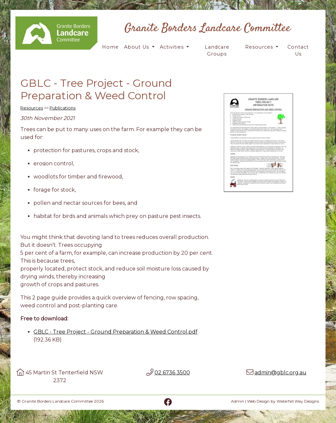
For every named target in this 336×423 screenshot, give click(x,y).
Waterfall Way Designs (298, 401)
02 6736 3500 (172, 372)
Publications (62, 108)
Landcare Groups (217, 50)
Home (110, 47)
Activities (172, 47)
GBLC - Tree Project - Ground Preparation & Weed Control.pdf (115, 332)
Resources (260, 47)
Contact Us (298, 50)
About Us (137, 47)
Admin (237, 401)
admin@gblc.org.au (280, 372)
